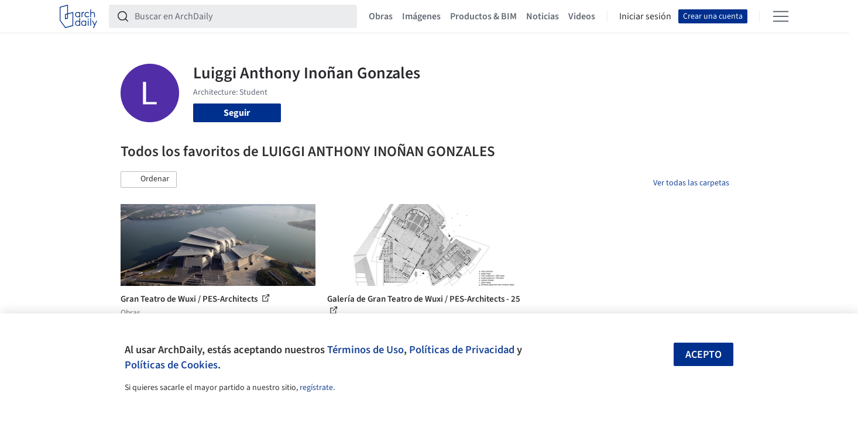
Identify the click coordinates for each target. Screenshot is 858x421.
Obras (381, 16)
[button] (149, 179)
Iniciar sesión (645, 16)
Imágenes (421, 16)
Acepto (703, 354)
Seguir (237, 112)
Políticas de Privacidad (461, 349)
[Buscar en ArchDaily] (242, 16)
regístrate (316, 388)
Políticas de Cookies (171, 364)
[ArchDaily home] (78, 16)
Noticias (542, 16)
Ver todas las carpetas (691, 183)
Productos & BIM (483, 16)
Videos (581, 16)
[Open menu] (780, 16)
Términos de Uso (365, 349)
